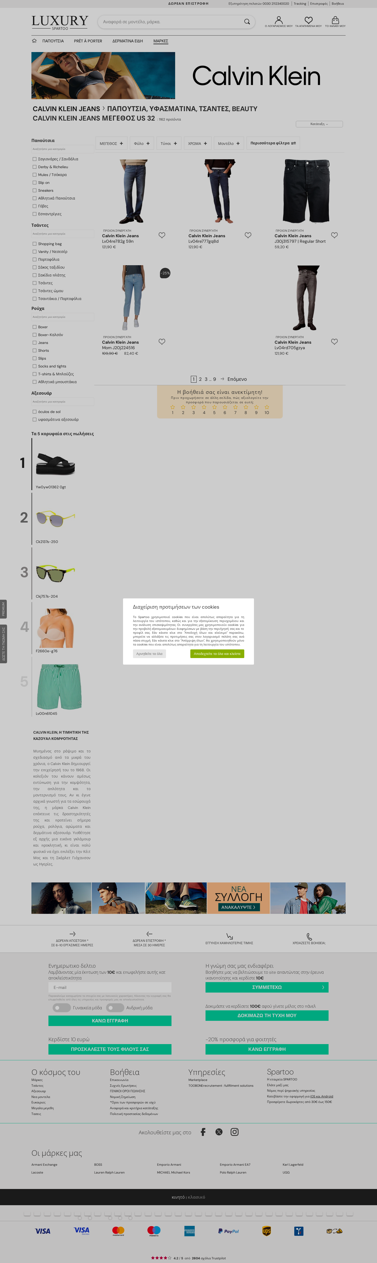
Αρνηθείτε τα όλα (149, 654)
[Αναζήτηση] (247, 22)
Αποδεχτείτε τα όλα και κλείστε (217, 654)
